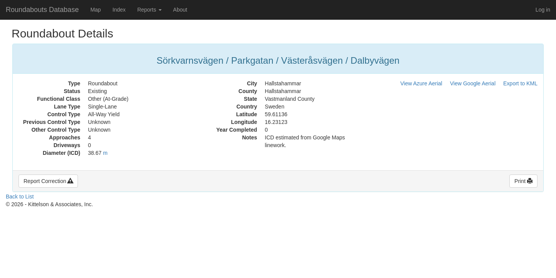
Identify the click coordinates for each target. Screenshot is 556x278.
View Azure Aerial (422, 83)
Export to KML (520, 83)
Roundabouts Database (42, 10)
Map (95, 10)
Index (118, 10)
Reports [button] (149, 10)
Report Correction (48, 181)
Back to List (20, 196)
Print (523, 181)
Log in (543, 10)
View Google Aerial (472, 83)
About (180, 10)
